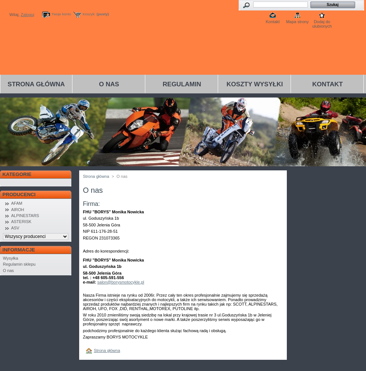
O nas (109, 84)
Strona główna (36, 84)
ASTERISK (21, 221)
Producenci (19, 194)
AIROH (17, 209)
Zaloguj (27, 14)
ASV (15, 228)
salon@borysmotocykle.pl (121, 282)
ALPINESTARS (25, 215)
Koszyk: (89, 14)
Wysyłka (10, 258)
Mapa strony (297, 21)
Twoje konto (61, 14)
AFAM (16, 203)
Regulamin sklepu (19, 264)
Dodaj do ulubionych (322, 22)
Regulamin (182, 84)
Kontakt (273, 21)
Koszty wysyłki (255, 84)
